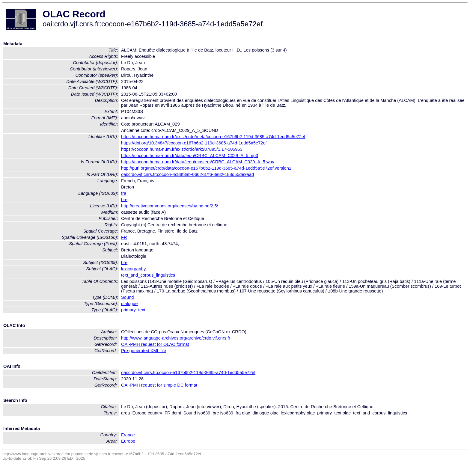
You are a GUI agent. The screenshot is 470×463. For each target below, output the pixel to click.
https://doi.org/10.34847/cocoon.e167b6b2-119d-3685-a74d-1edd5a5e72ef (194, 143)
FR (124, 237)
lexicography (133, 268)
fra (123, 193)
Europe (128, 441)
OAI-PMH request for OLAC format (155, 344)
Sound (127, 297)
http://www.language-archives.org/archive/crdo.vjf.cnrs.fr (175, 338)
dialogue (129, 303)
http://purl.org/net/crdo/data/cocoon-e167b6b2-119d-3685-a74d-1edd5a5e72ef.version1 (206, 168)
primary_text (133, 309)
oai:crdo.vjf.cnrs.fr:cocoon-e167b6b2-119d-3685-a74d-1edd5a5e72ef (188, 372)
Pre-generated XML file (143, 350)
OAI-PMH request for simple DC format (159, 385)
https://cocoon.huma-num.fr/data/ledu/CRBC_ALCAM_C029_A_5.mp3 (189, 155)
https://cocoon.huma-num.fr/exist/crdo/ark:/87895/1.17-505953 (181, 149)
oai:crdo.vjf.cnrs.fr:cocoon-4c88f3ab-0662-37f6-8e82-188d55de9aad (187, 174)
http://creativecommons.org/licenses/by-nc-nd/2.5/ (169, 205)
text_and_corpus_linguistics (148, 275)
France (128, 434)
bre (124, 199)
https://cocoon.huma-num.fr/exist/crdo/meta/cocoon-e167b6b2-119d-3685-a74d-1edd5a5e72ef (213, 136)
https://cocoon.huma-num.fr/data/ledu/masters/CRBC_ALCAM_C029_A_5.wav (197, 161)
